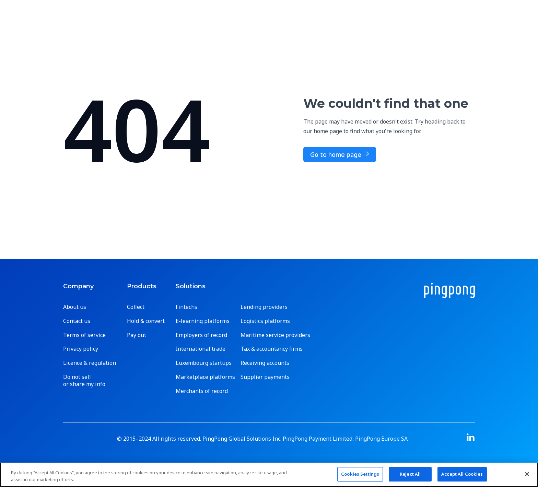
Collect (135, 307)
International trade (200, 348)
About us (74, 307)
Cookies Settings (360, 474)
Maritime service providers (275, 335)
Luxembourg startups (204, 363)
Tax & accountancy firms (272, 348)
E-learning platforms (203, 321)
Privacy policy (80, 348)
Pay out (136, 335)
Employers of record (201, 335)
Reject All (410, 474)
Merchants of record (202, 391)
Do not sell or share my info (84, 380)
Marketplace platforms (205, 377)
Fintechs (186, 307)
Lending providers (264, 307)
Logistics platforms (265, 321)
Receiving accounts (265, 363)
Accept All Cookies (462, 474)
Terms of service (84, 335)
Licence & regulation (89, 363)
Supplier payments (265, 377)
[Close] (527, 474)
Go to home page (339, 154)
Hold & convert (146, 321)
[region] (269, 475)
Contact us (76, 321)
